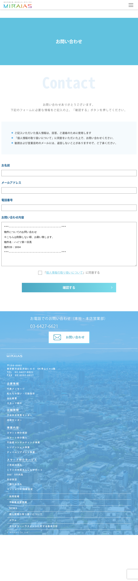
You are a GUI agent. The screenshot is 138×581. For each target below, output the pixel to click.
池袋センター (14, 420)
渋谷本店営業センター (20, 415)
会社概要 (12, 398)
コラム (13, 520)
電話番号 (7, 200)
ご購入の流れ (14, 484)
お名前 (5, 165)
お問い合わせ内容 (12, 217)
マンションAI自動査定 (20, 489)
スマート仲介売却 (17, 433)
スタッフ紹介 (14, 403)
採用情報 (14, 496)
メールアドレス (11, 182)
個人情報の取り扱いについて (64, 272)
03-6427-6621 (44, 326)
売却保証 (12, 479)
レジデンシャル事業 (18, 447)
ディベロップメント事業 (21, 452)
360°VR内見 (15, 475)
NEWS (13, 508)
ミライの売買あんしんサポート (25, 470)
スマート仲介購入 (17, 438)
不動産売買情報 (18, 502)
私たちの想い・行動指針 (21, 393)
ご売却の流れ (14, 465)
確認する (69, 287)
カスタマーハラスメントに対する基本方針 (33, 526)
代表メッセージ (16, 389)
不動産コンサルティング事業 (23, 442)
